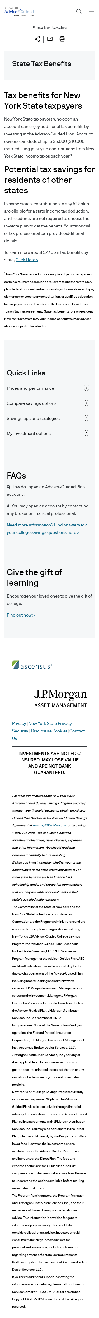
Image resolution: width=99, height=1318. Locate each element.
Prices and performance (48, 388)
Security (20, 731)
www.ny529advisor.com (50, 825)
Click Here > (27, 260)
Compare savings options (48, 403)
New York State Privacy (50, 724)
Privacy (19, 724)
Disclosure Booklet (49, 731)
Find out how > (21, 615)
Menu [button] (90, 11)
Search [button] (77, 10)
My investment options (48, 433)
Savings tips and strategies (48, 418)
